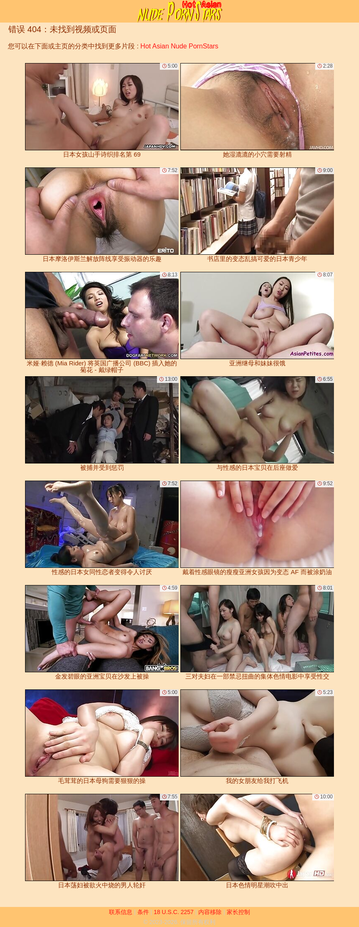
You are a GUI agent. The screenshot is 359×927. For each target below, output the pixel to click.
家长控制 (238, 912)
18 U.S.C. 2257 (174, 912)
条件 (143, 912)
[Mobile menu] (7, 11)
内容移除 (210, 912)
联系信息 (120, 912)
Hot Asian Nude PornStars (179, 46)
